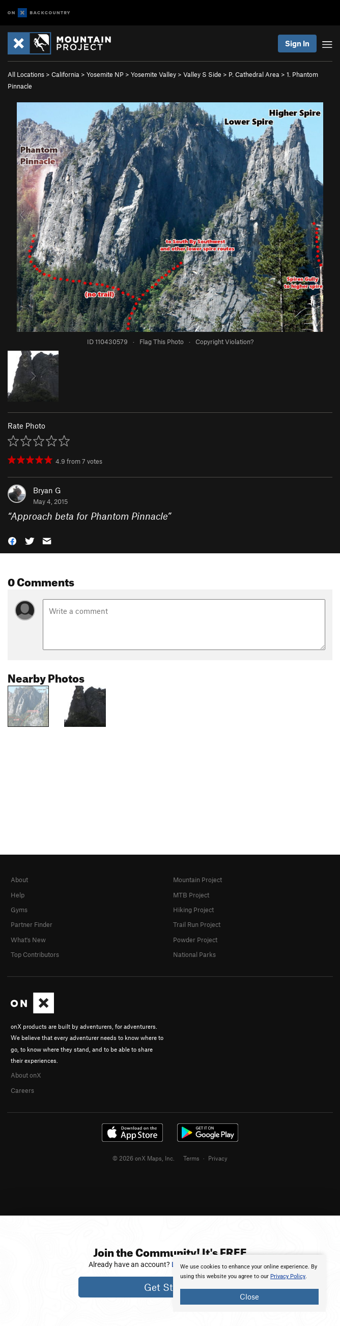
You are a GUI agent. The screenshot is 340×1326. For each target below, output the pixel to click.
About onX (26, 1075)
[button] (12, 540)
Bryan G (47, 490)
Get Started (170, 1287)
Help (17, 895)
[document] (249, 1283)
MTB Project (191, 895)
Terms (191, 1158)
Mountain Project (197, 880)
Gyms (19, 910)
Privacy (218, 1158)
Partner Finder (31, 924)
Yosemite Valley (153, 74)
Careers (22, 1090)
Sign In (297, 43)
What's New (28, 940)
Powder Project (195, 940)
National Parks (194, 954)
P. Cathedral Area (254, 74)
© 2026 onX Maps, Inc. (143, 1158)
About (19, 880)
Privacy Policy (287, 1276)
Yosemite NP (105, 74)
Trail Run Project (196, 924)
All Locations (26, 74)
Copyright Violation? (224, 341)
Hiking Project (193, 910)
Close (249, 1296)
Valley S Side (202, 74)
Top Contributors (35, 954)
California (65, 74)
